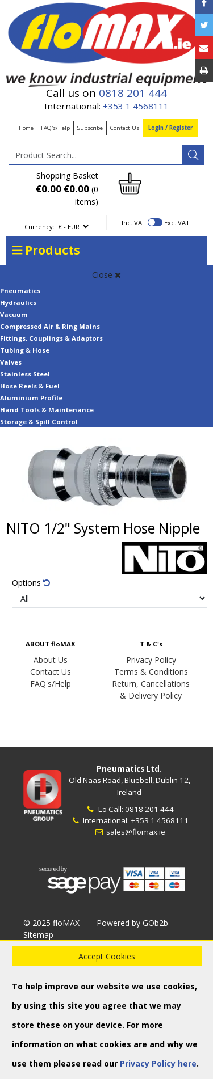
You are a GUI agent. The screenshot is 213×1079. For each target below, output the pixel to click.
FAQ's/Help (55, 128)
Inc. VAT (134, 222)
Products (46, 250)
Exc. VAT (177, 222)
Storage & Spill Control (39, 421)
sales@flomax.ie (129, 832)
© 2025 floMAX (51, 922)
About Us (51, 659)
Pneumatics (20, 290)
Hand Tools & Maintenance (47, 409)
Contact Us (124, 128)
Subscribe (90, 128)
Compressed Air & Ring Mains (50, 326)
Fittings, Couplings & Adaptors (51, 338)
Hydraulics (18, 302)
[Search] (193, 154)
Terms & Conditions (151, 671)
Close (106, 274)
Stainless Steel (25, 374)
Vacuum (14, 314)
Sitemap (38, 934)
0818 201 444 (133, 93)
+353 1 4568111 (136, 106)
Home (26, 128)
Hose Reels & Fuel (30, 386)
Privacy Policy (151, 659)
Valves (11, 362)
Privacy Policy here (158, 1063)
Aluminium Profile (31, 397)
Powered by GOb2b (132, 922)
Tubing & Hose (24, 350)
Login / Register (170, 128)
